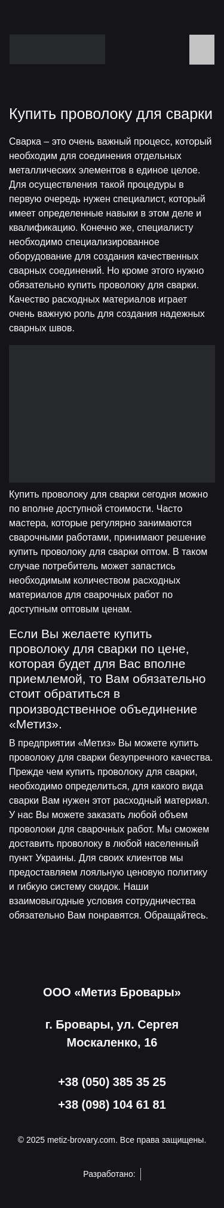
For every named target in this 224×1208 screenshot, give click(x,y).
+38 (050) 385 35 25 (112, 1081)
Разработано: (111, 1174)
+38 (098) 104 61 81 (112, 1104)
